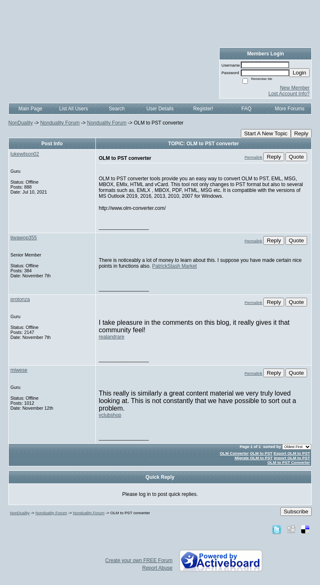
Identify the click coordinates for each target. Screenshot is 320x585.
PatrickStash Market (174, 266)
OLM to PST (261, 453)
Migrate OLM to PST (253, 458)
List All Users (73, 109)
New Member (295, 88)
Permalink (253, 157)
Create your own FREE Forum (138, 560)
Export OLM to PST (292, 453)
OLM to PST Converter (289, 462)
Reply (301, 133)
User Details (159, 109)
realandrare (111, 337)
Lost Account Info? (289, 94)
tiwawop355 (23, 238)
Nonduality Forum (60, 123)
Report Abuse (157, 568)
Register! (203, 109)
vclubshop (110, 415)
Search (117, 109)
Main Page (30, 109)
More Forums (289, 109)
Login (299, 73)
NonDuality (20, 123)
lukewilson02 (24, 154)
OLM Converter (234, 453)
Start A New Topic (266, 133)
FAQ (246, 109)
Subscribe (296, 511)
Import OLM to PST (292, 458)
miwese (19, 370)
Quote (296, 157)
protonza (20, 299)
